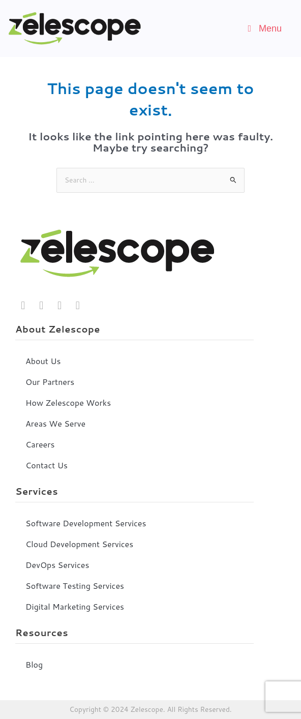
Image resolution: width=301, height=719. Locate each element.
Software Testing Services (74, 585)
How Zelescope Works (68, 402)
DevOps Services (57, 565)
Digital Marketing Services (74, 606)
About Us (43, 361)
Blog (34, 664)
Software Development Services (85, 523)
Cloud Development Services (79, 544)
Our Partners (49, 381)
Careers (39, 444)
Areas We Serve (55, 423)
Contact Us (46, 465)
